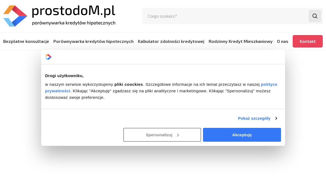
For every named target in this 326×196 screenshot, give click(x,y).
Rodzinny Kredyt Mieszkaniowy (241, 41)
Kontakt (308, 41)
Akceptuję (242, 134)
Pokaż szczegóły (254, 118)
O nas (282, 41)
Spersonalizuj (162, 134)
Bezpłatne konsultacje (26, 41)
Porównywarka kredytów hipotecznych (93, 41)
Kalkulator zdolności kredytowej (171, 41)
